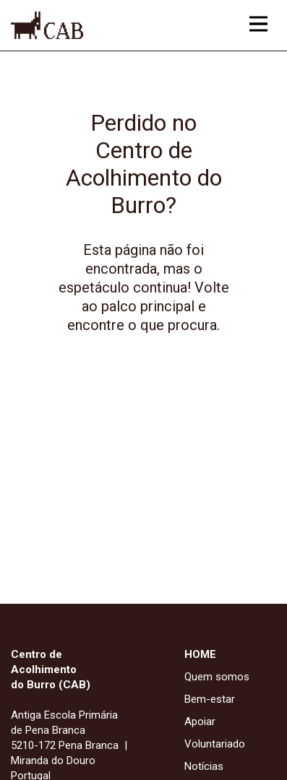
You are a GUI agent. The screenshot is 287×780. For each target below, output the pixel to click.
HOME (200, 654)
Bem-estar (209, 699)
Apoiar (199, 721)
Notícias (203, 766)
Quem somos (216, 676)
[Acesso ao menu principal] (258, 24)
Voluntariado (214, 743)
